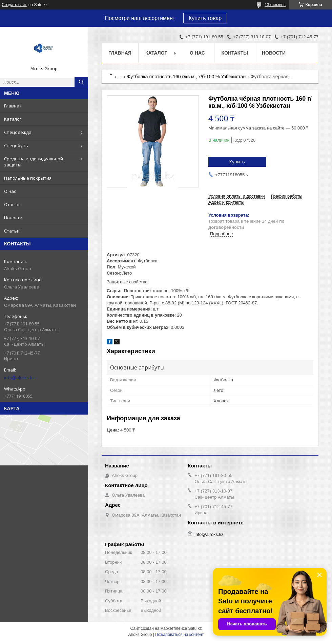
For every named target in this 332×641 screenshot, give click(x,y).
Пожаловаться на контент (179, 634)
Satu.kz (195, 628)
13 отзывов (275, 4)
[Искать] (81, 82)
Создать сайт (14, 4)
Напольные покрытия (27, 178)
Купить (237, 162)
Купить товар (205, 18)
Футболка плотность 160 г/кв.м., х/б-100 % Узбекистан (186, 76)
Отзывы (13, 204)
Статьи (12, 231)
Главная (13, 106)
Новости (13, 218)
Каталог (12, 119)
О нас (10, 191)
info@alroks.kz (19, 378)
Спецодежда (18, 132)
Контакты (234, 53)
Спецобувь (16, 145)
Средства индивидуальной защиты (33, 162)
